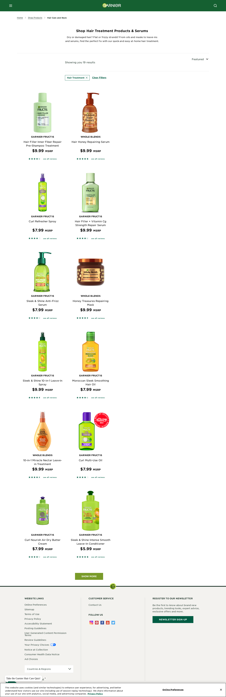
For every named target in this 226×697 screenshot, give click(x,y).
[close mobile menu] (11, 6)
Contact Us (95, 604)
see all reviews (50, 159)
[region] (113, 690)
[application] (48, 669)
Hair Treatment (77, 77)
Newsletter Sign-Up (173, 619)
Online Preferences (35, 604)
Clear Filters (99, 77)
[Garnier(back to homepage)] (111, 5)
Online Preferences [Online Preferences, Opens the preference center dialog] (172, 689)
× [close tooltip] (45, 678)
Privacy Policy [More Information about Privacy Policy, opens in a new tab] (95, 693)
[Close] (221, 689)
